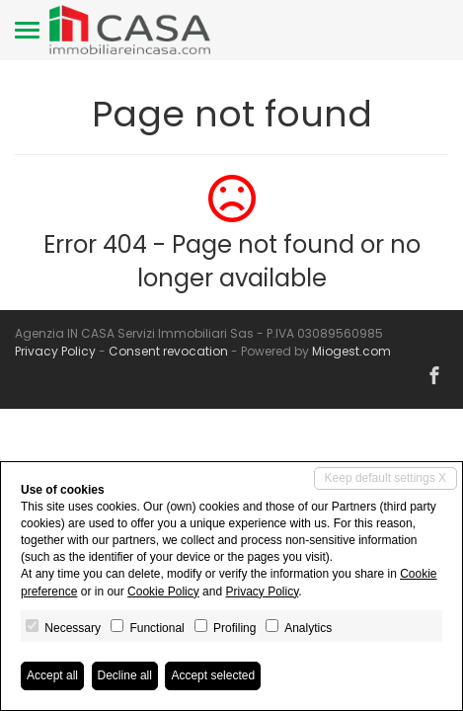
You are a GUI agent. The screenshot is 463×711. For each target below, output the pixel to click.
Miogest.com (351, 351)
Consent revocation (168, 351)
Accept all (52, 675)
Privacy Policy (55, 351)
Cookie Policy (163, 591)
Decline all (125, 675)
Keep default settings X (385, 478)
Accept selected (213, 675)
